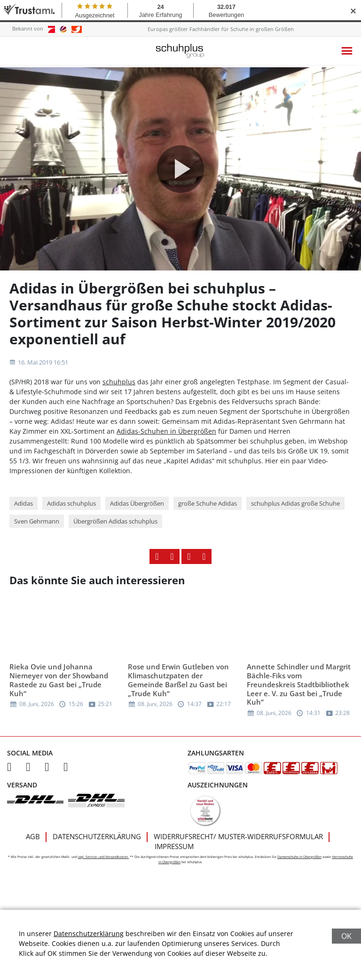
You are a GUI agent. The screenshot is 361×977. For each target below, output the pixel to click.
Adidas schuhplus (71, 510)
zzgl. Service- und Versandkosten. (103, 863)
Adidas (23, 510)
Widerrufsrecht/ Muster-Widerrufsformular (238, 843)
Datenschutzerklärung (97, 843)
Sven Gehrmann (36, 528)
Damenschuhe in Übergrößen (299, 863)
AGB (33, 843)
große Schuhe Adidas (207, 510)
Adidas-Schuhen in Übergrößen (166, 437)
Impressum (174, 853)
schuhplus (118, 388)
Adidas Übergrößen (137, 510)
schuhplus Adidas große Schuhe (295, 510)
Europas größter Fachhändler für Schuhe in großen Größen (221, 28)
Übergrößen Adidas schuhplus (115, 528)
